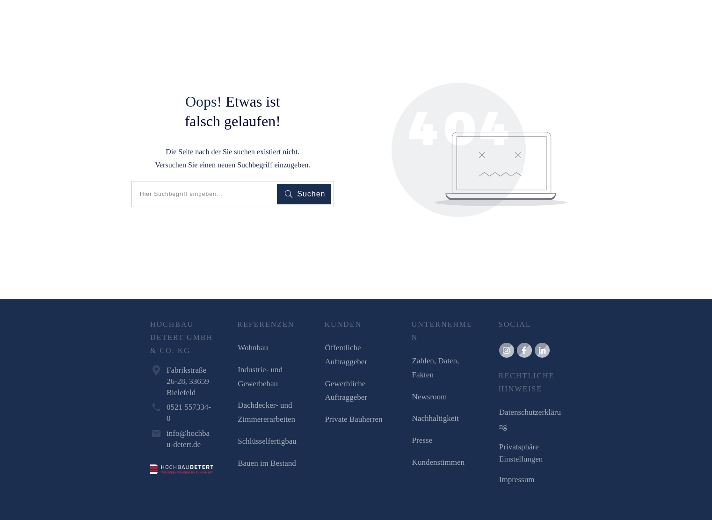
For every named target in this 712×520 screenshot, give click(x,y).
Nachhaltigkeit (435, 418)
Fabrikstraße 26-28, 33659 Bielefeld (188, 381)
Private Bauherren (353, 419)
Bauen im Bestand (267, 463)
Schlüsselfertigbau (267, 441)
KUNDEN (343, 324)
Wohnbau (253, 347)
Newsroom (429, 396)
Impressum (517, 479)
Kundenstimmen (438, 462)
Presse (422, 440)
